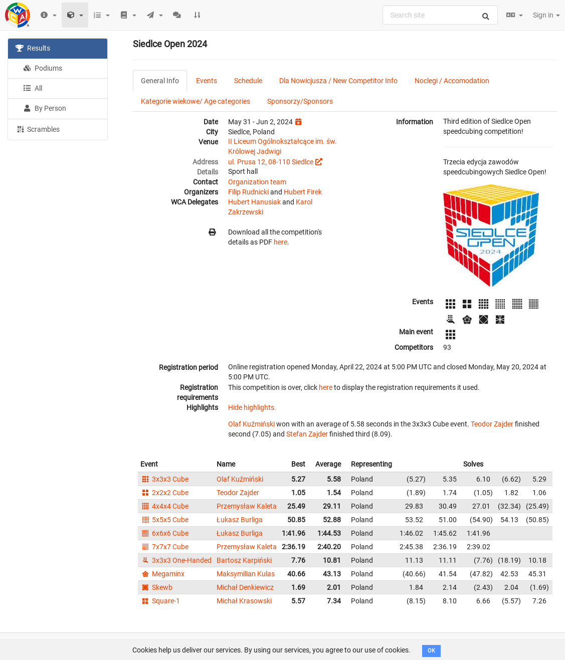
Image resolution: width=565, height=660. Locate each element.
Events (206, 81)
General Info (160, 81)
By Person (44, 108)
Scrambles (38, 128)
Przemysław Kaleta (247, 506)
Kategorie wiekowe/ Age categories (195, 101)
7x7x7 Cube (164, 547)
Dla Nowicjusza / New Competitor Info (338, 81)
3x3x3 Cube (164, 479)
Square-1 (160, 601)
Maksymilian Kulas (246, 574)
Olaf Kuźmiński (251, 424)
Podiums (42, 68)
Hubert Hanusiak (254, 202)
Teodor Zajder (492, 424)
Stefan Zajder (307, 434)
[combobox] (440, 15)
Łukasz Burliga (240, 520)
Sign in (546, 15)
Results (33, 48)
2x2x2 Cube (164, 493)
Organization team (257, 182)
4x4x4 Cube (164, 506)
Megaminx (162, 574)
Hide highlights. (252, 407)
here (280, 242)
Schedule (248, 81)
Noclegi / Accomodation (452, 81)
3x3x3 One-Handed (176, 560)
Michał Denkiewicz (245, 587)
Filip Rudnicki (248, 192)
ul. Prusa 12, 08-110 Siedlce (270, 162)
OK (431, 650)
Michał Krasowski (244, 601)
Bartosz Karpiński (244, 560)
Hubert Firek (303, 192)
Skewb (156, 587)
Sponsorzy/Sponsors (300, 101)
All (32, 88)
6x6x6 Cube (164, 533)
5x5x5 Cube (164, 520)
